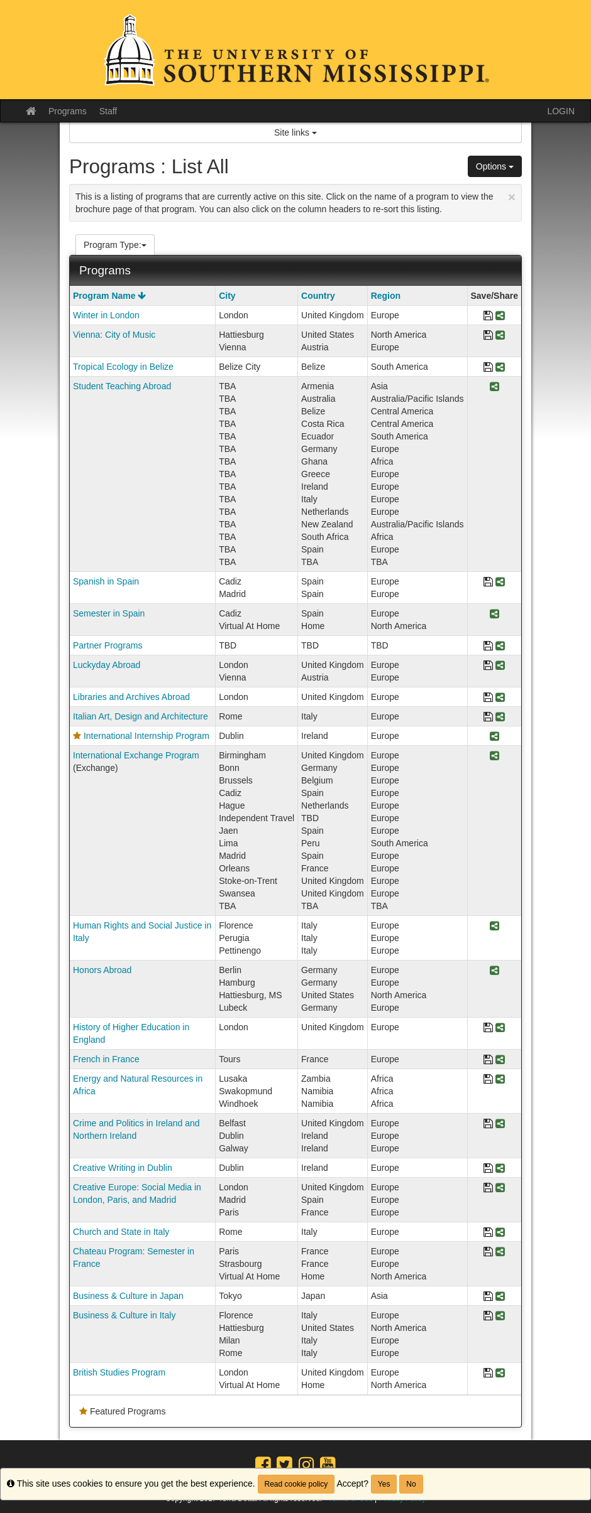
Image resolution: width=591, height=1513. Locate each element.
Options (495, 166)
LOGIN (561, 111)
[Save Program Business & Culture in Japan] (488, 1297)
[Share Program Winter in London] (500, 316)
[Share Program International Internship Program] (494, 737)
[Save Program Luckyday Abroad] (488, 666)
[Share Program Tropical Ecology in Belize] (500, 367)
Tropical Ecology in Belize (123, 367)
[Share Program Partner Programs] (500, 646)
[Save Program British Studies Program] (488, 1373)
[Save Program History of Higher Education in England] (488, 1028)
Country (318, 296)
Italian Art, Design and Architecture (140, 716)
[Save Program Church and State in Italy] (488, 1233)
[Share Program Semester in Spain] (494, 614)
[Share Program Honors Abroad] (494, 971)
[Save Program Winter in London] (488, 316)
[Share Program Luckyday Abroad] (500, 666)
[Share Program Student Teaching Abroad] (494, 387)
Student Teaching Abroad (122, 386)
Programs (67, 111)
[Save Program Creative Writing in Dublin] (488, 1169)
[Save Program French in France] (488, 1060)
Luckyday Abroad (106, 665)
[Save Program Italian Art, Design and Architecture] (488, 717)
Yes (384, 1484)
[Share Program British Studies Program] (500, 1373)
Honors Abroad (102, 970)
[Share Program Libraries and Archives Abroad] (500, 698)
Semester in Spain (109, 613)
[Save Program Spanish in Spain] (488, 582)
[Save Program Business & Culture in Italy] (488, 1316)
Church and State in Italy (121, 1232)
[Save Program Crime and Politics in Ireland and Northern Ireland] (488, 1124)
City (227, 296)
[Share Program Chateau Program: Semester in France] (500, 1252)
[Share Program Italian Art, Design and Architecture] (500, 717)
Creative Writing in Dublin (122, 1168)
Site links (295, 132)
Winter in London (106, 315)
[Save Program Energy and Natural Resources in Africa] (488, 1079)
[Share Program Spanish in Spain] (500, 582)
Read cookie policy (296, 1484)
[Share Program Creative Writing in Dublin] (500, 1169)
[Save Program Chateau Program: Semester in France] (488, 1252)
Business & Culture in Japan (128, 1296)
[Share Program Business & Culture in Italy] (500, 1316)
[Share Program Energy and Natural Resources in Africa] (500, 1079)
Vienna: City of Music (114, 335)
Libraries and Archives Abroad (131, 697)
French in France (106, 1059)
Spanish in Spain (106, 581)
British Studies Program (119, 1372)
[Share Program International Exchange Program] (494, 756)
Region (385, 296)
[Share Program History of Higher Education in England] (500, 1028)
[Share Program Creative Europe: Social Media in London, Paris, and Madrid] (500, 1188)
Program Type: (115, 245)
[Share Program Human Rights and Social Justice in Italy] (494, 926)
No (411, 1484)
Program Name (109, 296)
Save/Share (495, 296)
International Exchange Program (136, 755)
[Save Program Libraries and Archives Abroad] (488, 698)
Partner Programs (107, 645)
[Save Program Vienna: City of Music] (488, 335)
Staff (108, 111)
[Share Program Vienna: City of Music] (500, 335)
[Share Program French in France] (500, 1060)
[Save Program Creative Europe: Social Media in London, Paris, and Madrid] (488, 1188)
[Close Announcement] (512, 196)
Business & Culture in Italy (124, 1315)
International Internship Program (146, 736)
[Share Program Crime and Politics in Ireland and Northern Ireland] (500, 1124)
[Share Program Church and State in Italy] (500, 1233)
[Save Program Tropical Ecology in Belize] (488, 367)
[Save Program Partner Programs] (488, 646)
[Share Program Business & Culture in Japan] (500, 1297)
